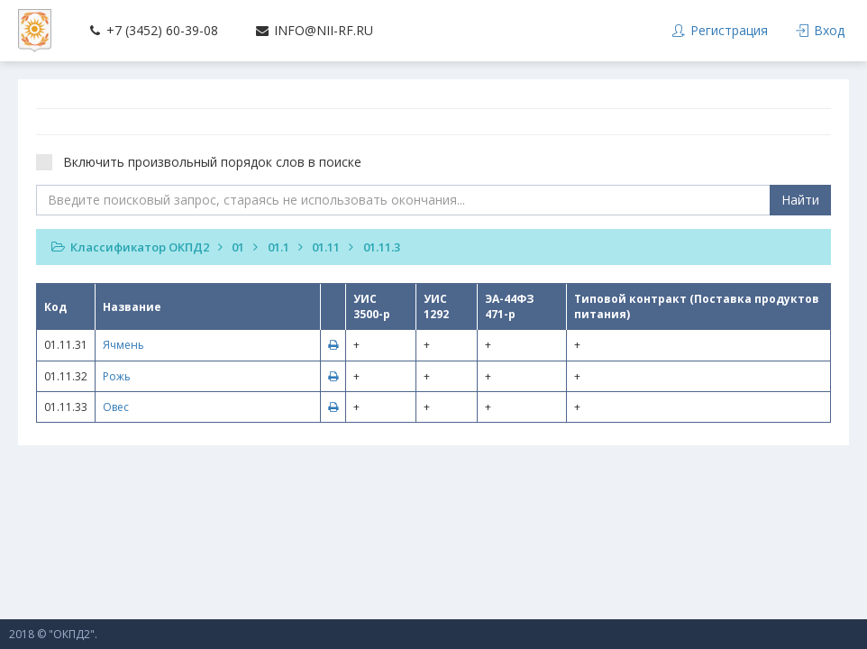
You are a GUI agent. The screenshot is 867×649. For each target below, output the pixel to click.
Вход (820, 30)
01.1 (278, 247)
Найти (800, 199)
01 (238, 247)
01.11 (326, 247)
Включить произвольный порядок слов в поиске (204, 161)
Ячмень (123, 344)
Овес (116, 407)
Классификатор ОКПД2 (139, 247)
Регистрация (719, 30)
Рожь (117, 376)
